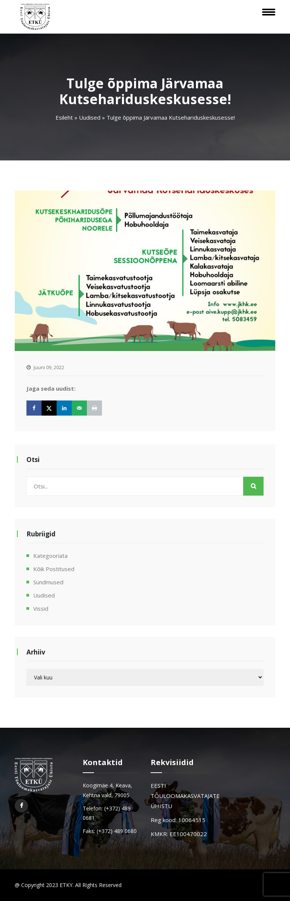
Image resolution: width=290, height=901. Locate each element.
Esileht (64, 117)
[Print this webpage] (94, 408)
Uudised (89, 117)
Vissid (40, 608)
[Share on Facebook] (34, 408)
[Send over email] (79, 408)
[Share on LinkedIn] (64, 408)
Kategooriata (50, 555)
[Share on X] (49, 408)
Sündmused (48, 582)
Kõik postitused (53, 569)
